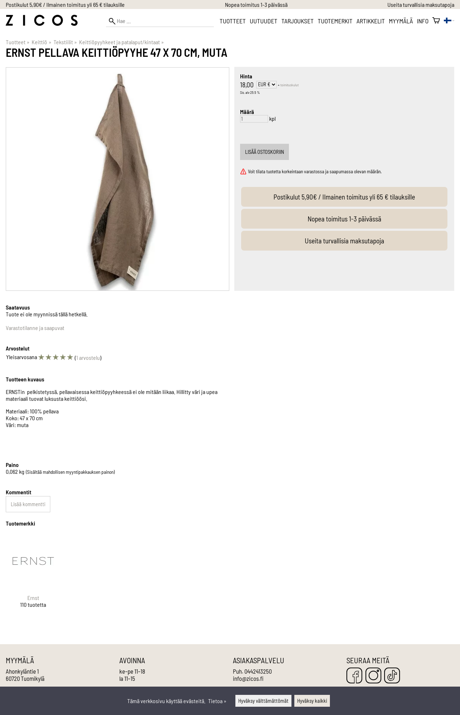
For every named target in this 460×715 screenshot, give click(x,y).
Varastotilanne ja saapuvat (35, 327)
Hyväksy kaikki (312, 701)
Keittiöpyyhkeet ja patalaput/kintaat (121, 41)
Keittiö (41, 41)
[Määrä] (254, 119)
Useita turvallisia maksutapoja (420, 4)
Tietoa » (217, 700)
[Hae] (160, 21)
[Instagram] (373, 676)
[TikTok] (392, 676)
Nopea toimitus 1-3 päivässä (256, 4)
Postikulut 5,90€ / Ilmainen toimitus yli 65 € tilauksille (65, 4)
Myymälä (401, 21)
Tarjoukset (297, 21)
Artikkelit (370, 21)
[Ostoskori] (436, 21)
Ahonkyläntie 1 (22, 671)
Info (422, 21)
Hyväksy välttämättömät (263, 701)
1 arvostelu (88, 357)
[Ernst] (33, 576)
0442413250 (258, 671)
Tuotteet (233, 21)
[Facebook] (354, 676)
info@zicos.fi (248, 678)
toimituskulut (289, 85)
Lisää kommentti (28, 504)
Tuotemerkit (335, 21)
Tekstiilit (65, 41)
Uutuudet (263, 21)
